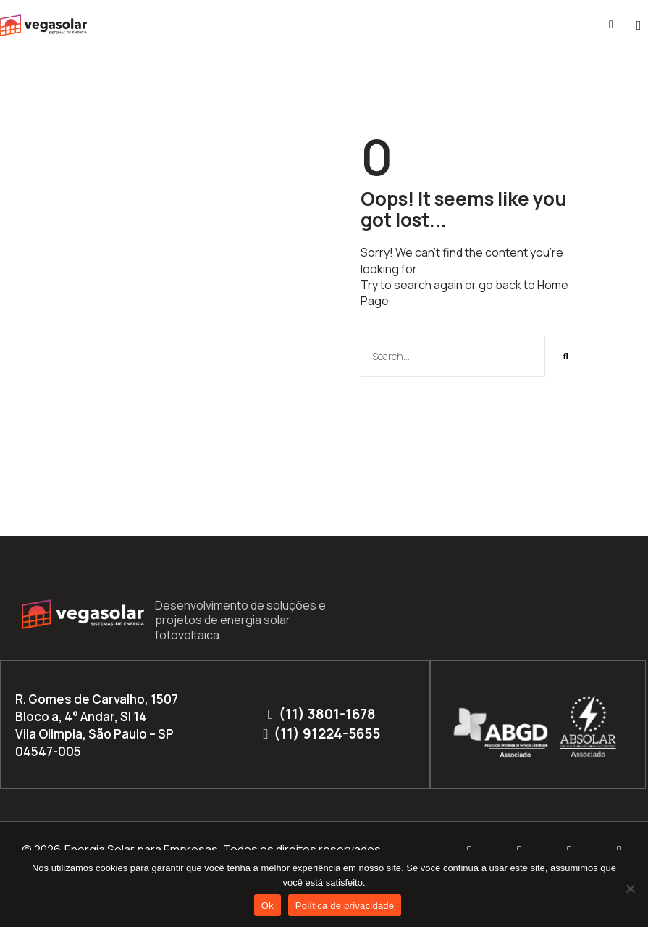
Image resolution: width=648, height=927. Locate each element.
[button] (638, 26)
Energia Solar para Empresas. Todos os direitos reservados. (224, 849)
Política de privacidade (345, 905)
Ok (267, 905)
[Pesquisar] (565, 356)
